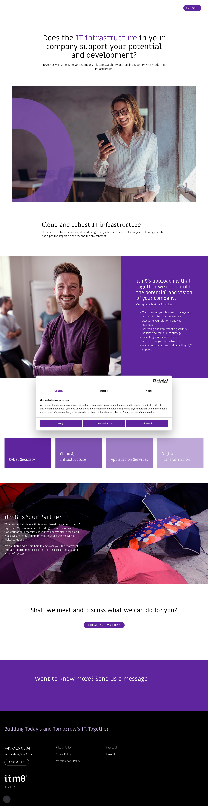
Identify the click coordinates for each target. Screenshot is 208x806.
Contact (150, 8)
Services (85, 8)
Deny (61, 423)
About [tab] (149, 390)
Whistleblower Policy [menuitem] (67, 761)
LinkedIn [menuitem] (111, 754)
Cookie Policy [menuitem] (63, 754)
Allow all (147, 423)
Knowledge (103, 8)
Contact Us (16, 762)
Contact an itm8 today (104, 625)
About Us (121, 8)
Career (136, 8)
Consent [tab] (58, 390)
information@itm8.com (19, 754)
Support (192, 8)
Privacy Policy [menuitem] (63, 747)
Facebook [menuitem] (111, 747)
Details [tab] (104, 390)
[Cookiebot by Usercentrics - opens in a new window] (155, 381)
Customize (104, 423)
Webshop (166, 8)
